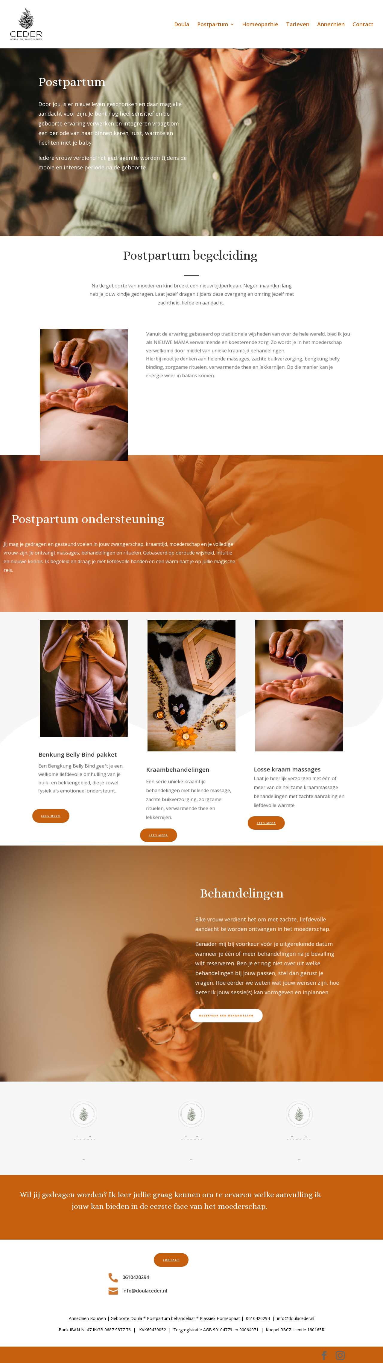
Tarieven (297, 25)
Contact (362, 25)
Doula (181, 25)
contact (132, 1259)
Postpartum (212, 25)
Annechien (331, 25)
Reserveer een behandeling (208, 1015)
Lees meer (39, 815)
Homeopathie (260, 25)
